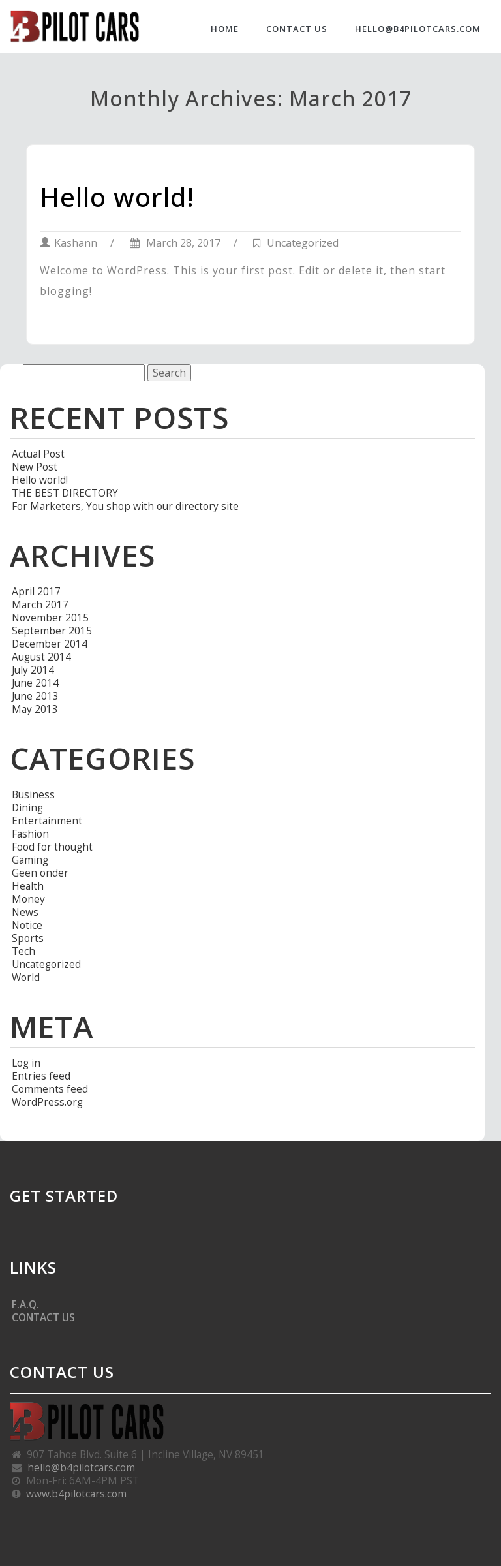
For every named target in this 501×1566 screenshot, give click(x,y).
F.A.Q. (25, 1304)
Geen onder (40, 873)
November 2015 (50, 617)
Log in (26, 1063)
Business (33, 794)
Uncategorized (303, 243)
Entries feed (41, 1076)
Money (28, 899)
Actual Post (38, 453)
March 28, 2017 (175, 243)
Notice (27, 925)
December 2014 (49, 643)
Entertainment (47, 820)
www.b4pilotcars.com (76, 1493)
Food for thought (52, 846)
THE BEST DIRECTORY (65, 493)
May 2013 (35, 709)
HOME (225, 29)
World (26, 977)
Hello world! (117, 197)
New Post (34, 467)
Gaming (30, 860)
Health (28, 886)
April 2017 (36, 591)
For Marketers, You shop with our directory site (125, 506)
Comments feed (50, 1089)
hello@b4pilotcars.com (418, 29)
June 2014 (35, 683)
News (25, 912)
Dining (27, 807)
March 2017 (40, 604)
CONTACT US (296, 29)
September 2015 (52, 630)
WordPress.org (47, 1102)
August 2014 (41, 657)
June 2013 (35, 696)
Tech (23, 951)
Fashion (30, 833)
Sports (28, 938)
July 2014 (33, 670)
